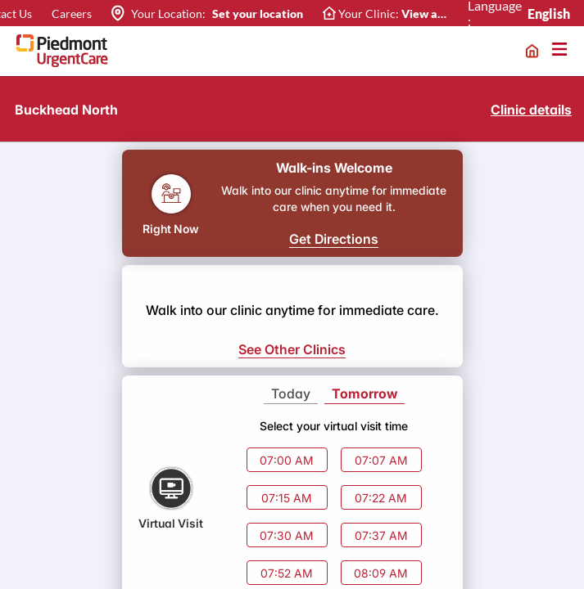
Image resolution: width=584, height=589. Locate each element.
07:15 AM (286, 498)
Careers (72, 13)
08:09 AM (381, 573)
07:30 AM (287, 535)
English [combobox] (549, 13)
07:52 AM (286, 573)
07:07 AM (381, 460)
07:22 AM (381, 498)
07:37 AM (381, 535)
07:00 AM (287, 460)
